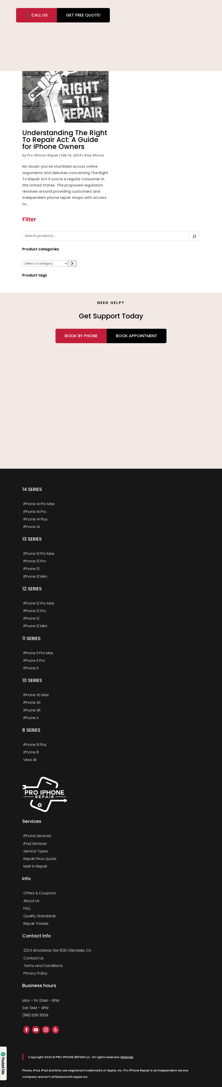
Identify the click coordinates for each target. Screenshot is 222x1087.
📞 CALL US (36, 15)
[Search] (194, 236)
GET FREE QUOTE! (83, 15)
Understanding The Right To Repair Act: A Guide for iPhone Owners (64, 139)
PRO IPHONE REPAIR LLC (73, 1057)
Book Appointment (136, 336)
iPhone (98, 155)
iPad (87, 155)
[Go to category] (72, 263)
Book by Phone (81, 336)
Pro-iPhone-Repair (42, 155)
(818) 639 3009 (35, 1015)
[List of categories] (45, 263)
